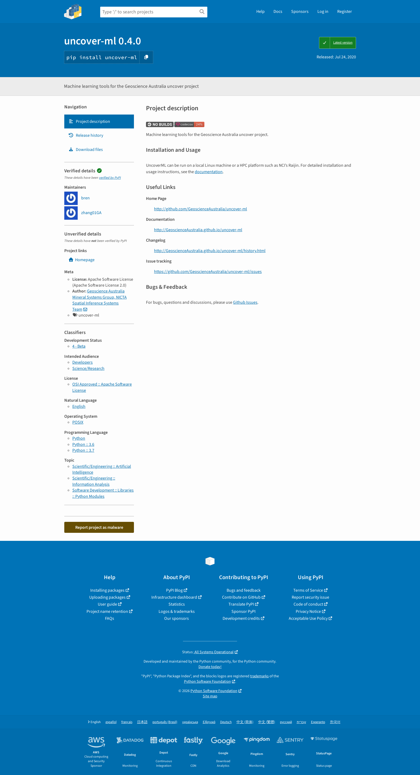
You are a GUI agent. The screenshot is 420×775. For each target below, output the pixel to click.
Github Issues (245, 302)
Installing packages (107, 590)
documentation (209, 172)
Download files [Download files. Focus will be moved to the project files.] (85, 150)
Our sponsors (176, 618)
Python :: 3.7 (83, 450)
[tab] (99, 121)
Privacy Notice (308, 611)
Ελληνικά (209, 722)
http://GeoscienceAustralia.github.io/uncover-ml (198, 230)
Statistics (176, 604)
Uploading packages (107, 597)
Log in (322, 11)
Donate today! (210, 667)
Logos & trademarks (177, 611)
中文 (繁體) (266, 722)
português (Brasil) (164, 722)
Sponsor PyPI (243, 611)
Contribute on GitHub (241, 597)
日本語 (142, 722)
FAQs (109, 618)
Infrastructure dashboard (174, 597)
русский (286, 722)
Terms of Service (308, 590)
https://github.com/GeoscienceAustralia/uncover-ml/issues (208, 272)
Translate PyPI (241, 604)
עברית (301, 722)
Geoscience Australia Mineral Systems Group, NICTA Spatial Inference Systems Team (99, 300)
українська (190, 722)
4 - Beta (78, 346)
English (78, 406)
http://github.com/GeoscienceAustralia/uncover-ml (200, 209)
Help (260, 11)
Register (344, 11)
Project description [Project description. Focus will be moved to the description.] (89, 121)
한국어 (335, 722)
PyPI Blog (174, 590)
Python (78, 438)
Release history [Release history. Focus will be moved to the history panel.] (85, 135)
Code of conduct (308, 604)
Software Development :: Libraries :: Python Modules (103, 493)
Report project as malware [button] (99, 527)
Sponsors (300, 11)
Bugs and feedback (244, 590)
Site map (210, 696)
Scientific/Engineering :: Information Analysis (93, 481)
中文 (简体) (245, 722)
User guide (107, 604)
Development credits (241, 618)
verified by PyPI (110, 177)
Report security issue (310, 597)
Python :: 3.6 (83, 444)
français (126, 722)
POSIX (77, 422)
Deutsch (226, 722)
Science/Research (88, 368)
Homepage (81, 260)
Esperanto (318, 722)
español (111, 722)
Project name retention (107, 611)
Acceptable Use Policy (308, 618)
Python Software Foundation (207, 681)
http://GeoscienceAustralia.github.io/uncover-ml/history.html (209, 251)
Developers (82, 362)
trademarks (259, 676)
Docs (277, 11)
